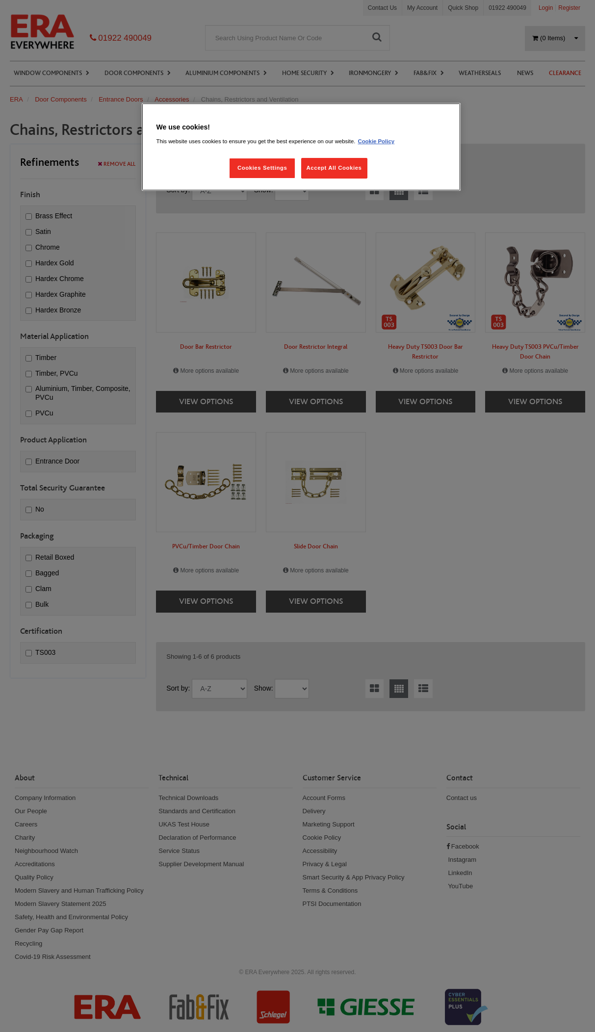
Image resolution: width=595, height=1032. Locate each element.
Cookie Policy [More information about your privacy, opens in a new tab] (376, 141)
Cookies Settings (262, 168)
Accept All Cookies (334, 168)
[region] (301, 147)
